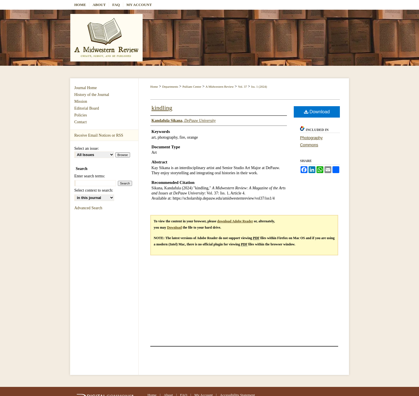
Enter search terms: (89, 176)
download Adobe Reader (235, 221)
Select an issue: (86, 148)
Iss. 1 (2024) (259, 86)
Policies (80, 115)
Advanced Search (88, 208)
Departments (170, 86)
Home (154, 86)
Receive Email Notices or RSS (98, 135)
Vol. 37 (242, 86)
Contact (80, 122)
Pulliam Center (191, 86)
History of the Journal (91, 95)
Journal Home (85, 88)
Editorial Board (86, 108)
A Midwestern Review (220, 86)
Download (317, 111)
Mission (80, 101)
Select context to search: (93, 190)
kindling (161, 107)
